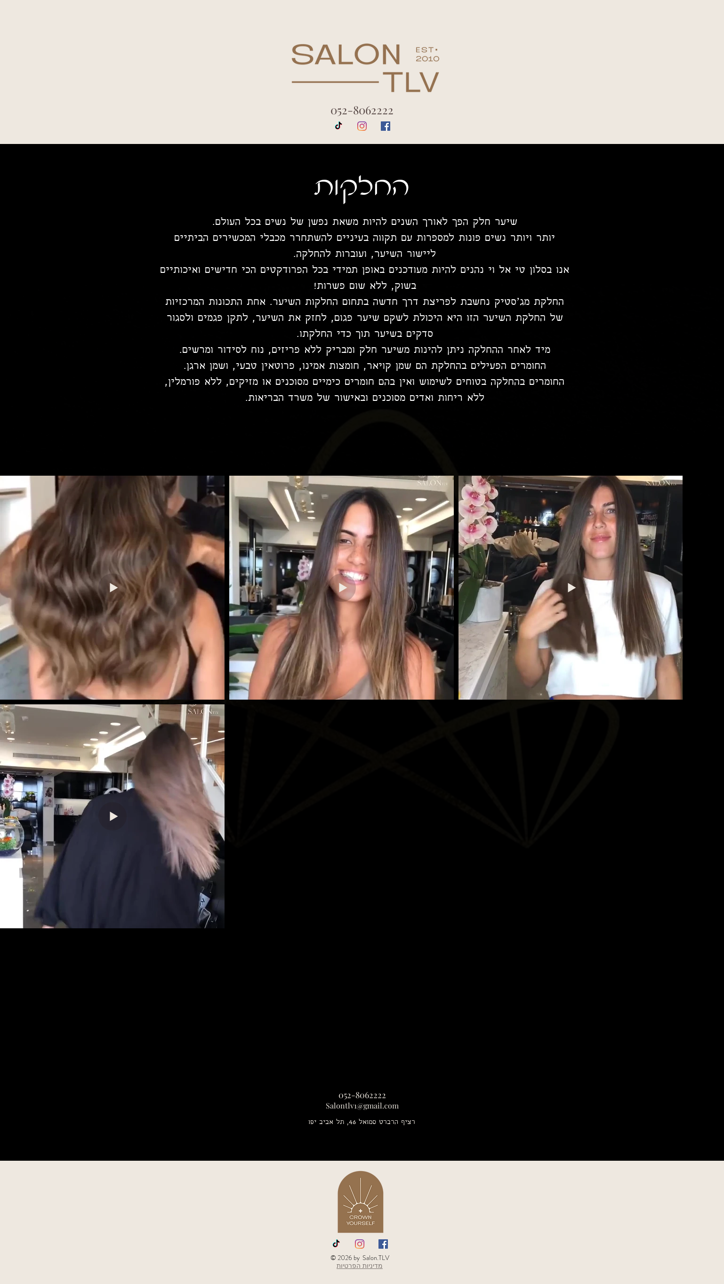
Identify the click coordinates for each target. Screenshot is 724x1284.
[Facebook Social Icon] (385, 126)
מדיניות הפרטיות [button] (360, 1265)
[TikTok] (338, 126)
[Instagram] (362, 126)
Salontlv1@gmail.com (362, 1105)
